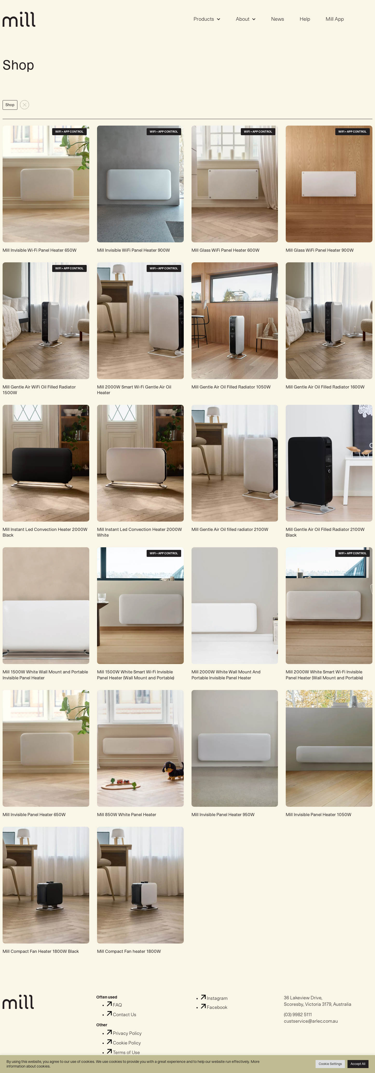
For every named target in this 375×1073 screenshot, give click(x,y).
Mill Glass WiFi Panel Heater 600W (226, 254)
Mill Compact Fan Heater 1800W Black (41, 955)
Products (207, 21)
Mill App (335, 21)
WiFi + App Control (69, 135)
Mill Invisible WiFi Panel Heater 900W (133, 254)
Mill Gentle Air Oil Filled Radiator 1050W (231, 391)
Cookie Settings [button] (330, 1063)
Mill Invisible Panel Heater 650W (34, 818)
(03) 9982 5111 (298, 1018)
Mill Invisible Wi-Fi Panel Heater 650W (40, 254)
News (277, 21)
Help (305, 21)
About (246, 21)
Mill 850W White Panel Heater (126, 818)
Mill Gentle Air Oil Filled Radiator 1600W (325, 391)
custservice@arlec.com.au (311, 1025)
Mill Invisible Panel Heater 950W (223, 818)
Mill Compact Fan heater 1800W (129, 955)
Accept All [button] (358, 1063)
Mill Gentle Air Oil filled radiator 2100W (230, 533)
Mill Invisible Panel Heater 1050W (318, 818)
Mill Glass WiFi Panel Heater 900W (320, 254)
